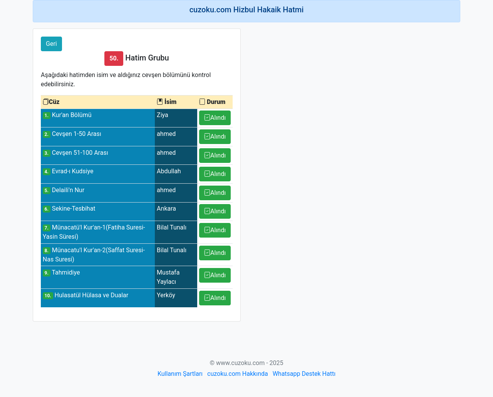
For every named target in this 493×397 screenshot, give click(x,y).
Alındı (215, 117)
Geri (51, 43)
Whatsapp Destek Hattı (304, 373)
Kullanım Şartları (180, 373)
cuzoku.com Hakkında (237, 373)
